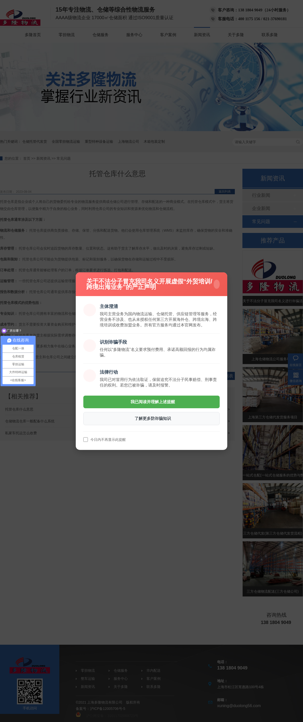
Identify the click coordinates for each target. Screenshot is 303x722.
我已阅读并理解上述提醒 (153, 402)
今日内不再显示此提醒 (108, 440)
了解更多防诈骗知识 (153, 418)
